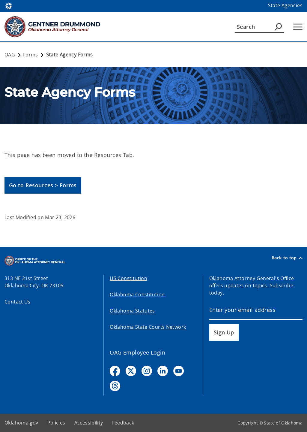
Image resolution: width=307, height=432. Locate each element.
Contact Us (17, 301)
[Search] (259, 27)
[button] (42, 185)
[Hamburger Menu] (298, 27)
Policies (56, 422)
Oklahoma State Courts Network (148, 327)
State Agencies (285, 5)
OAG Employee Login (137, 352)
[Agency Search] (278, 27)
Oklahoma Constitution (137, 294)
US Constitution (128, 278)
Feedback (123, 422)
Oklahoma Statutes (132, 310)
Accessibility (88, 422)
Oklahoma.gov (21, 422)
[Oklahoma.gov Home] (8, 5)
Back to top (287, 258)
